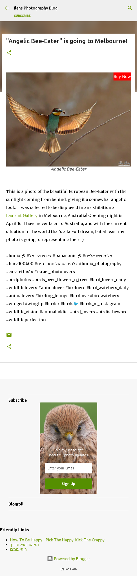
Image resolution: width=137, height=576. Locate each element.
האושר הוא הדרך (24, 544)
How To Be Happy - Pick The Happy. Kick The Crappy (57, 540)
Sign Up (68, 483)
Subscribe (22, 15)
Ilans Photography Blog (36, 8)
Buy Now (122, 76)
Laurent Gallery (22, 215)
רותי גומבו (18, 549)
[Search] (130, 8)
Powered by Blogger (68, 558)
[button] (9, 53)
